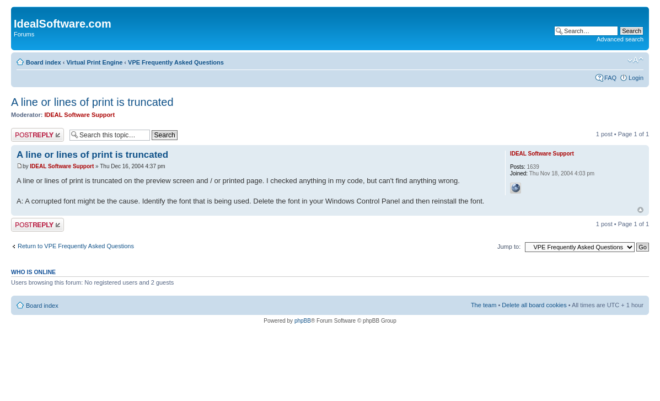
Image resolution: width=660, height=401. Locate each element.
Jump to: (509, 246)
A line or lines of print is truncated (92, 102)
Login (636, 77)
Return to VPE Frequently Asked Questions (76, 246)
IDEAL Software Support (80, 114)
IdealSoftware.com (62, 24)
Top (640, 210)
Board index (43, 62)
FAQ (610, 77)
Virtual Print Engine (94, 62)
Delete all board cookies (534, 305)
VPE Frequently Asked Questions (176, 62)
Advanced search (620, 39)
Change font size (635, 60)
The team (483, 305)
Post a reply (37, 135)
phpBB (302, 321)
